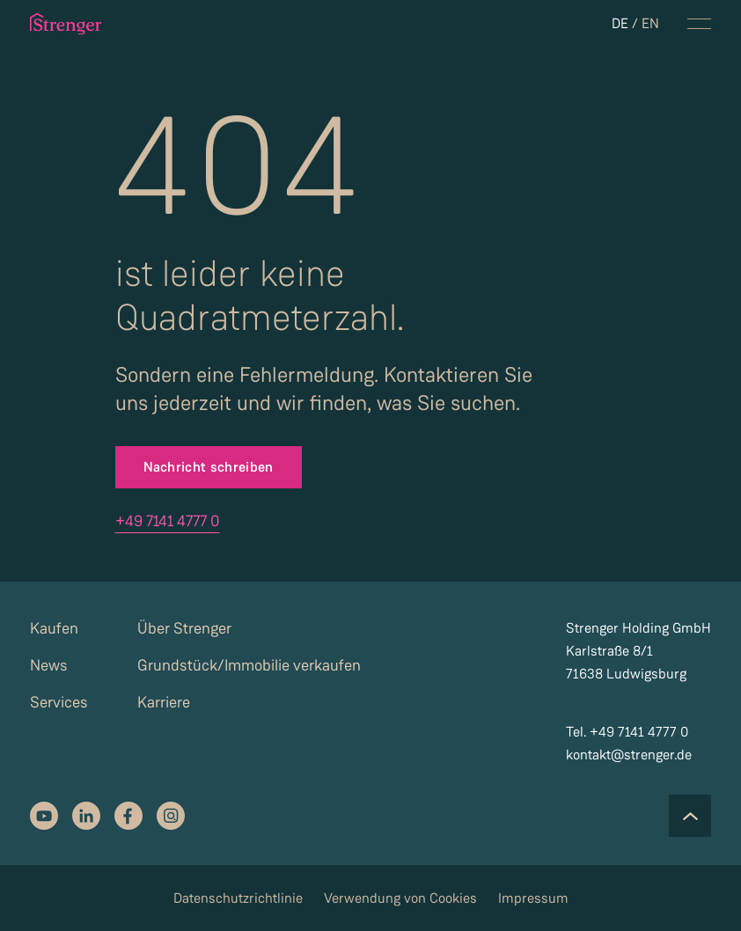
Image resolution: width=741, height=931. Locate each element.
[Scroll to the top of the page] (690, 816)
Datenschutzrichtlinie (238, 898)
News (49, 665)
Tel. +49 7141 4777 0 (627, 731)
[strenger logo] (72, 23)
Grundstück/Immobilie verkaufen (249, 665)
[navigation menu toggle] (699, 24)
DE (620, 23)
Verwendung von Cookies (400, 898)
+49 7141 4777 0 (167, 520)
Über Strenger (184, 628)
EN (650, 23)
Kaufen (54, 628)
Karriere (163, 702)
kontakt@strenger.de (629, 754)
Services (59, 702)
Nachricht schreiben (208, 467)
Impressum (533, 898)
